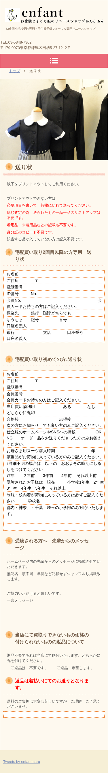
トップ (14, 71)
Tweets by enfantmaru (21, 761)
